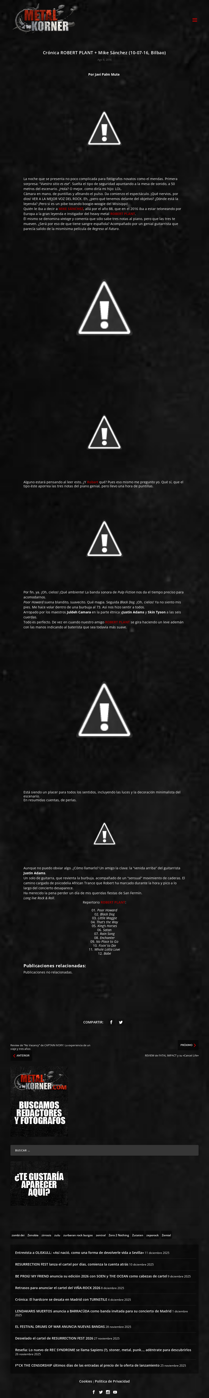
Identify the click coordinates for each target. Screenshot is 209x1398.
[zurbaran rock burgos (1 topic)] (78, 1231)
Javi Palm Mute (107, 70)
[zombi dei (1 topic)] (18, 1231)
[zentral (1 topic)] (101, 1231)
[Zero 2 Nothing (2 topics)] (118, 1231)
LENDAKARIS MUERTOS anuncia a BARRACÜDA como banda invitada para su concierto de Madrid (93, 1307)
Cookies (85, 1377)
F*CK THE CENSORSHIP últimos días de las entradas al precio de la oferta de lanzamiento (87, 1361)
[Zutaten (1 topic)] (137, 1231)
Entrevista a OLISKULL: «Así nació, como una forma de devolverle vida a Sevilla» (79, 1248)
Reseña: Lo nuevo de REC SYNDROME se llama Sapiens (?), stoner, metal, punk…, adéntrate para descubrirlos (103, 1346)
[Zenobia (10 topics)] (33, 1231)
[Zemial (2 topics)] (166, 1231)
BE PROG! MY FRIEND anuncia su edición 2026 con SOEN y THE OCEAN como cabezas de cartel (91, 1272)
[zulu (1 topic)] (57, 1231)
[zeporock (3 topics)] (152, 1231)
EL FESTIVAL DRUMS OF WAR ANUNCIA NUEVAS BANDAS (60, 1322)
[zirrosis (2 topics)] (46, 1231)
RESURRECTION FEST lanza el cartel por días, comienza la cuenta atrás (71, 1260)
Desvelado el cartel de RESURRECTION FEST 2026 (54, 1334)
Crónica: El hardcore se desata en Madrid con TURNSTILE (61, 1295)
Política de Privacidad (112, 1377)
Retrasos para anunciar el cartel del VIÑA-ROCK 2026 (57, 1283)
